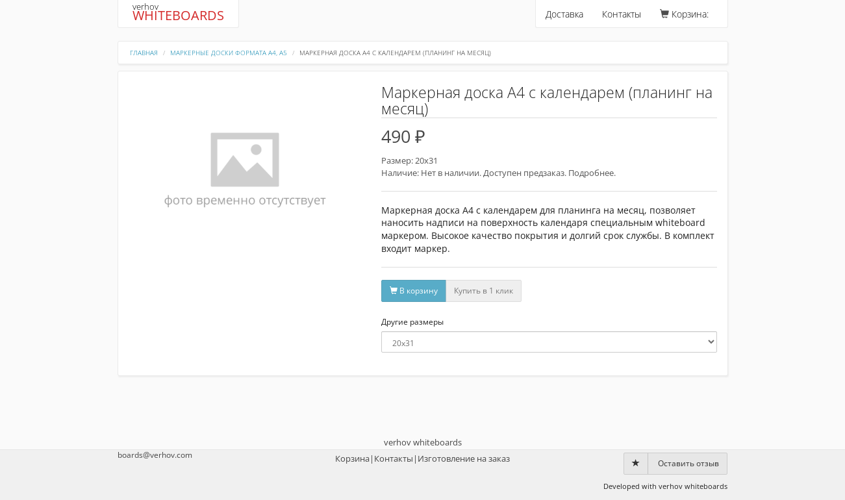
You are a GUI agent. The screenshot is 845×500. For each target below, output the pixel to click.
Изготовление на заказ (464, 458)
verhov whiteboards (423, 442)
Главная (144, 52)
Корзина (352, 458)
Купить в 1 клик (483, 290)
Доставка (564, 14)
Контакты (621, 14)
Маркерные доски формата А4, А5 (228, 52)
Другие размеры (412, 322)
